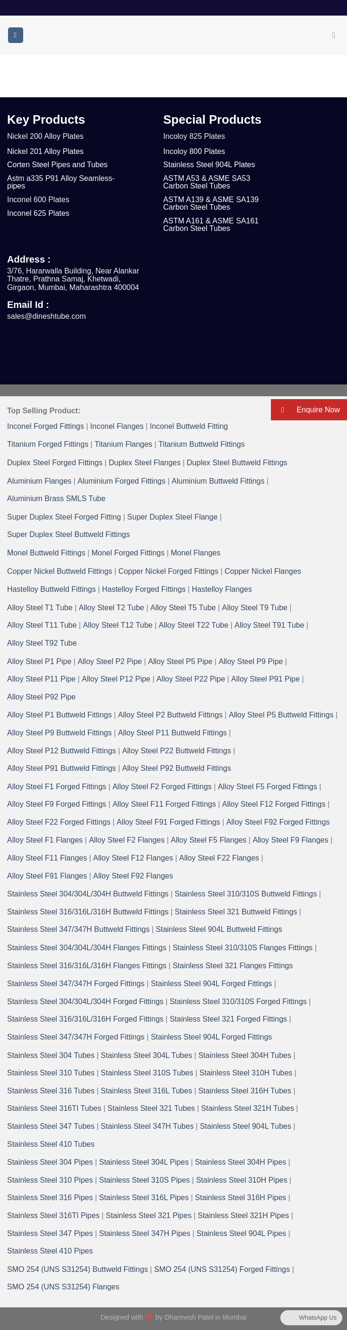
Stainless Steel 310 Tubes (51, 1073)
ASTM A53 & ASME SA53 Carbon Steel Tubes (206, 182)
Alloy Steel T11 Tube (42, 625)
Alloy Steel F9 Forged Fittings (56, 804)
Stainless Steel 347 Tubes (51, 1126)
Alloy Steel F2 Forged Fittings (162, 787)
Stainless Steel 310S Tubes (147, 1073)
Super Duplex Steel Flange (172, 517)
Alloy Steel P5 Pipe (180, 661)
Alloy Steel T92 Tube (42, 643)
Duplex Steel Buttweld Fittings (237, 463)
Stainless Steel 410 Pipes (50, 1251)
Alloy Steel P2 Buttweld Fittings (170, 715)
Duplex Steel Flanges (145, 463)
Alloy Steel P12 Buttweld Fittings (61, 751)
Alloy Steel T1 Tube (39, 608)
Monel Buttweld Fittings (46, 553)
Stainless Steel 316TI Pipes (53, 1215)
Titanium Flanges (123, 444)
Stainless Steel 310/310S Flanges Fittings (242, 948)
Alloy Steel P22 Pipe (190, 679)
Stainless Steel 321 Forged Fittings (228, 1019)
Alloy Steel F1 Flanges (45, 840)
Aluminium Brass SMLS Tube (56, 498)
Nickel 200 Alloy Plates (45, 136)
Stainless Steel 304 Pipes (50, 1162)
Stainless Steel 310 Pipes (50, 1180)
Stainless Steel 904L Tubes (245, 1126)
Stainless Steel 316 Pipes (50, 1198)
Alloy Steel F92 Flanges (133, 876)
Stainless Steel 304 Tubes (51, 1055)
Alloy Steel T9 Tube (254, 608)
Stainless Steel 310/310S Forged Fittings (238, 1002)
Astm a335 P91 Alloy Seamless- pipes (61, 182)
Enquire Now (305, 409)
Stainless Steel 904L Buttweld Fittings (219, 929)
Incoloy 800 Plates (194, 151)
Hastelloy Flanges (222, 589)
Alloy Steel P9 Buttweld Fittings (59, 733)
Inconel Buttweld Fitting (189, 426)
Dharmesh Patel (190, 1317)
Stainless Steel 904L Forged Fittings (211, 984)
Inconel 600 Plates (38, 200)
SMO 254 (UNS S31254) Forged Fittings (222, 1269)
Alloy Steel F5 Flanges (208, 840)
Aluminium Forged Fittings (121, 481)
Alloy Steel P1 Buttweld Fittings (59, 715)
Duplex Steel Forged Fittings (55, 463)
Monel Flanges (195, 553)
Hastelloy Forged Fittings (144, 589)
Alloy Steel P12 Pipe (116, 679)
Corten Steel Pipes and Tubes (57, 165)
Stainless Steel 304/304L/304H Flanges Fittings (86, 948)
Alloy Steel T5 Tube (183, 608)
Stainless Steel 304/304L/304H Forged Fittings (85, 1002)
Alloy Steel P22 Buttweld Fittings (176, 751)
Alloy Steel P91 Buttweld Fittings (61, 768)
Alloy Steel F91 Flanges (47, 876)
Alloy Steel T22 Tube (193, 625)
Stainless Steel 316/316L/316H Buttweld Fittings (88, 912)
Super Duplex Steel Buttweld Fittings (68, 534)
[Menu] (15, 35)
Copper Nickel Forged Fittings (168, 571)
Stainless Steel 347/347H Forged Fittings (76, 984)
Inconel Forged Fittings (45, 426)
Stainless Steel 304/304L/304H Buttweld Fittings (88, 894)
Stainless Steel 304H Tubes (244, 1055)
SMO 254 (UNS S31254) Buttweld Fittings (77, 1269)
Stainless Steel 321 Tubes (151, 1108)
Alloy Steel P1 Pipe (39, 661)
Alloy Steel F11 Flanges (47, 858)
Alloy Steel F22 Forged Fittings (59, 822)
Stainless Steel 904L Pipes (241, 1233)
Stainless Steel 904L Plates (209, 165)
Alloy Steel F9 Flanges (290, 840)
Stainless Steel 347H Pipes (145, 1233)
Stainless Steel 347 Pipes (50, 1233)
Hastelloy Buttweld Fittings (51, 589)
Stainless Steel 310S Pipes (144, 1180)
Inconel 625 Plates (38, 213)
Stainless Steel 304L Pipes (144, 1162)
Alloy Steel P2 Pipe (110, 661)
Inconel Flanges (117, 426)
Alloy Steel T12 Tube (117, 625)
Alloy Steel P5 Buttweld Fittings (281, 715)
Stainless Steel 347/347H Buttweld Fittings (78, 929)
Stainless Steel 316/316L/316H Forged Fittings (85, 1019)
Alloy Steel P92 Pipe (41, 697)
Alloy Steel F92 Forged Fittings (278, 822)
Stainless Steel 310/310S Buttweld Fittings (246, 894)
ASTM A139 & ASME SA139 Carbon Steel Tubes (211, 203)
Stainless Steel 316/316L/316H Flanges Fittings (86, 966)
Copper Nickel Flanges (263, 571)
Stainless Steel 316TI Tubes (54, 1108)
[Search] (336, 35)
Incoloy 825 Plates (194, 136)
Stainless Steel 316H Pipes (240, 1198)
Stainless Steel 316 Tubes (51, 1091)
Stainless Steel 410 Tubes (51, 1144)
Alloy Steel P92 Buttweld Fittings (176, 768)
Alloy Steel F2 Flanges (127, 840)
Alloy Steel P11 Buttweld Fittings (172, 733)
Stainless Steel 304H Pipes (240, 1162)
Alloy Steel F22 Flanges (219, 858)
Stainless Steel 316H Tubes (244, 1091)
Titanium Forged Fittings (47, 444)
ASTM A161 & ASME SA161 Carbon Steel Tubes (211, 224)
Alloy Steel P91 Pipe (265, 679)
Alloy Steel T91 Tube (269, 625)
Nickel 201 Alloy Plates (45, 151)
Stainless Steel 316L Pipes (144, 1198)
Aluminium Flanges (39, 481)
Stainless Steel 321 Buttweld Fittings (236, 912)
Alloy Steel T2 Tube (111, 608)
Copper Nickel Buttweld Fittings (59, 571)
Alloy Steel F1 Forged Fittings (56, 787)
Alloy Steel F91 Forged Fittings (168, 822)
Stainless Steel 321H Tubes (247, 1108)
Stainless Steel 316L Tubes (146, 1091)
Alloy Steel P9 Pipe (250, 661)
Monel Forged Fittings (128, 553)
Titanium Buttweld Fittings (201, 444)
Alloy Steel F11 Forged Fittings (164, 804)
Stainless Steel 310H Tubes (246, 1073)
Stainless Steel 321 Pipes (148, 1215)
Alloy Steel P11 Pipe (41, 679)
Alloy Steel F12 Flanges (133, 858)
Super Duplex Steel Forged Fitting (64, 517)
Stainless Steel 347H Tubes (147, 1126)
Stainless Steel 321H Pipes (243, 1215)
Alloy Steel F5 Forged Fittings (267, 787)
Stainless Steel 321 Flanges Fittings (233, 966)
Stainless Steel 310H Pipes (241, 1180)
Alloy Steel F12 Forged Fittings (274, 804)
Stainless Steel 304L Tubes (146, 1055)
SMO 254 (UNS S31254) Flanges (63, 1287)
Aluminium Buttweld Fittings (218, 481)
